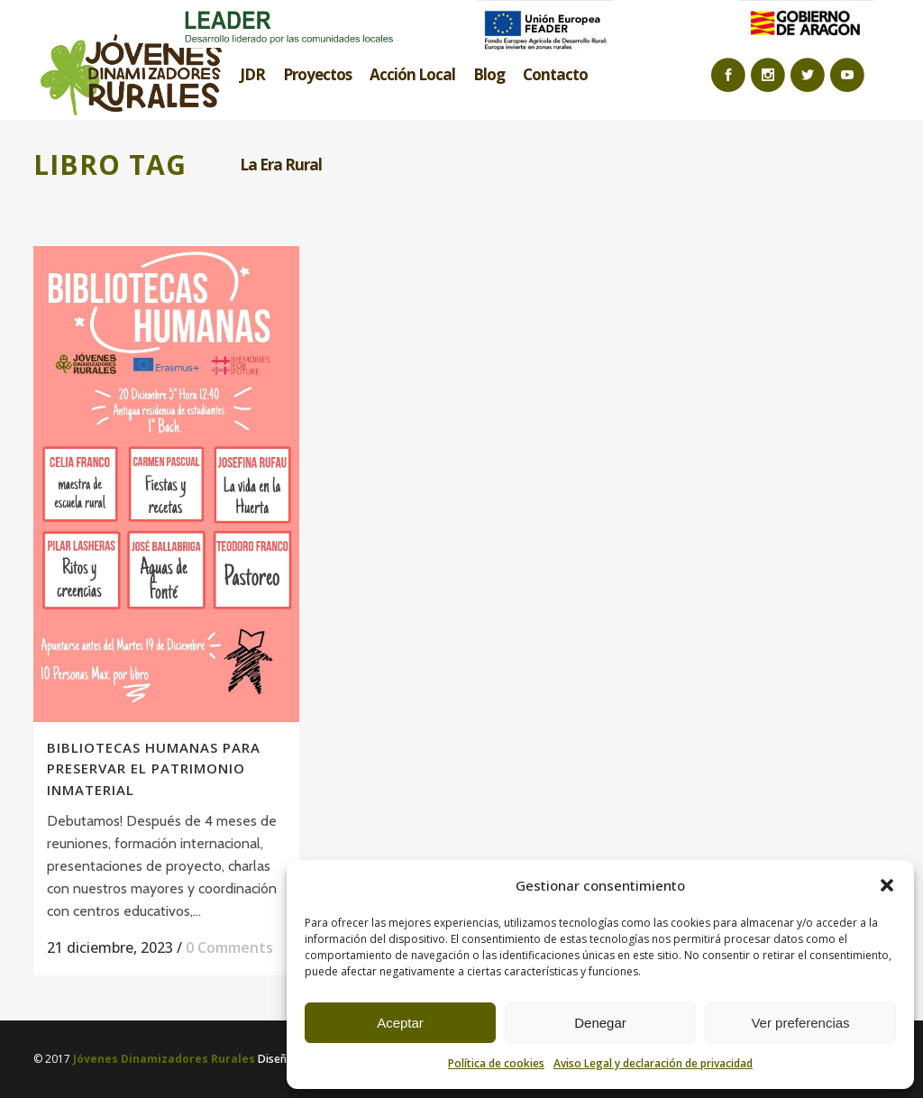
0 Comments (229, 947)
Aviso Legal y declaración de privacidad (653, 1063)
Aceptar (400, 1022)
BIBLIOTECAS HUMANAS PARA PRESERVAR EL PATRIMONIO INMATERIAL (153, 768)
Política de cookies (496, 1063)
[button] (887, 885)
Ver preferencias (800, 1022)
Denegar (600, 1022)
